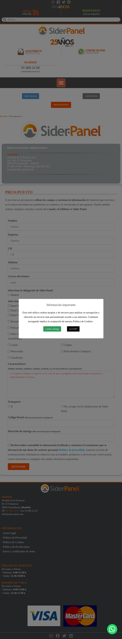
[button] (112, 629)
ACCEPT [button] (73, 329)
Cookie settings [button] (52, 329)
